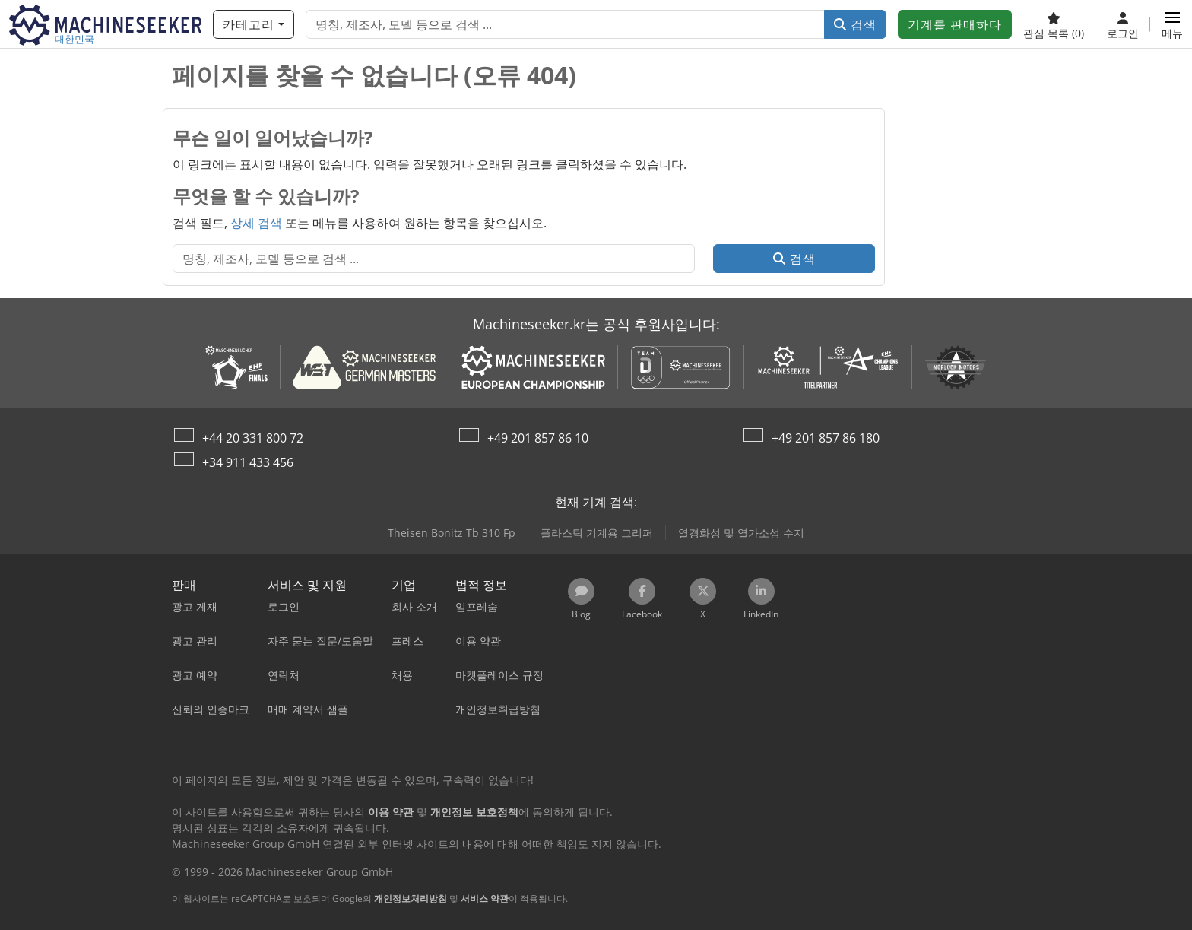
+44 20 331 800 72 (252, 438)
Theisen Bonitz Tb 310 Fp (451, 532)
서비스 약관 (485, 898)
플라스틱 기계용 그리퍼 (597, 532)
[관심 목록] (1053, 24)
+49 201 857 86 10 (537, 438)
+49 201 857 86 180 (826, 438)
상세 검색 (256, 222)
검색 (855, 24)
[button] (1172, 24)
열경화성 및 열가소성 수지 (741, 532)
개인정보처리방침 (410, 898)
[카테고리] (253, 24)
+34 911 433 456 (247, 462)
